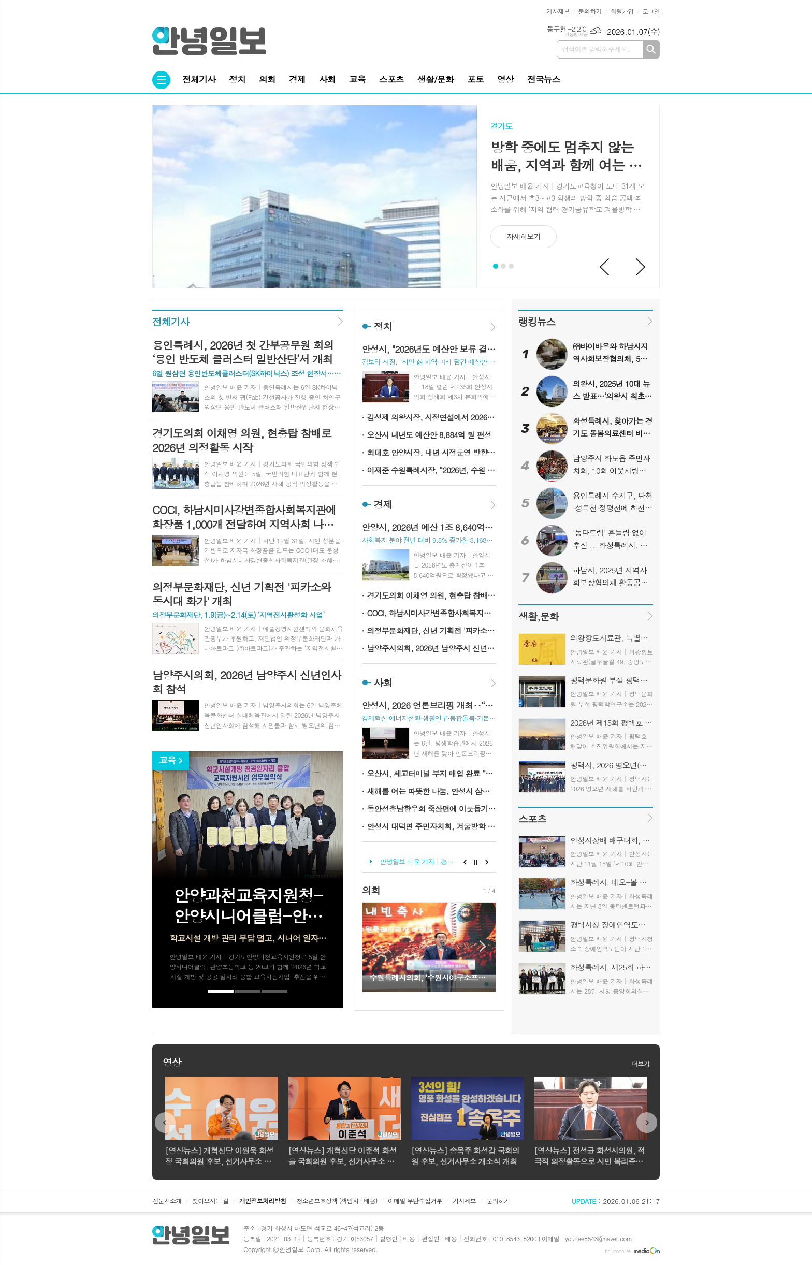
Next (641, 267)
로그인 (651, 11)
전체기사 (198, 79)
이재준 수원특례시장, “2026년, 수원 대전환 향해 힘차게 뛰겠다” (432, 469)
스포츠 (391, 79)
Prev (605, 267)
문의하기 (590, 11)
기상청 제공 (576, 34)
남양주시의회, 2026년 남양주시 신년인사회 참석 (432, 648)
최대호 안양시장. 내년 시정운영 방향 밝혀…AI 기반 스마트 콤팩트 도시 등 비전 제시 (432, 452)
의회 (267, 79)
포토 (475, 79)
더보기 (640, 1063)
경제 (297, 79)
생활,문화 (538, 616)
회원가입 (621, 11)
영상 (505, 79)
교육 (357, 79)
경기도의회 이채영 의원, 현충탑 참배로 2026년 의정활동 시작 (432, 595)
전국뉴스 (543, 79)
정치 (237, 79)
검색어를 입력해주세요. (595, 49)
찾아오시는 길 (210, 1200)
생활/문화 (435, 79)
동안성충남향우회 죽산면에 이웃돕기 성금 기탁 (432, 808)
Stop (476, 862)
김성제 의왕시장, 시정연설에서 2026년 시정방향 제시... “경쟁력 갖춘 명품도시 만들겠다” (432, 417)
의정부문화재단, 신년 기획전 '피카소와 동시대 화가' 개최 (432, 630)
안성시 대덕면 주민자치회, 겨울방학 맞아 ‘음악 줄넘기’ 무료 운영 (432, 826)
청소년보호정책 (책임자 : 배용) (337, 1200)
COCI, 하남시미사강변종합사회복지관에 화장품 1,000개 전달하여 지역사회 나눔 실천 (432, 612)
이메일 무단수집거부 (415, 1200)
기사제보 (558, 11)
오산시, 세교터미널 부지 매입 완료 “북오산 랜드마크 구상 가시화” (432, 773)
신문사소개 (166, 1200)
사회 (327, 79)
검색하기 (651, 49)
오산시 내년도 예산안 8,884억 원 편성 (429, 434)
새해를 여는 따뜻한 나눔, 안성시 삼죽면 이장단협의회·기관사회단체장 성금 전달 (432, 791)
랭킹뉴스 (536, 321)
